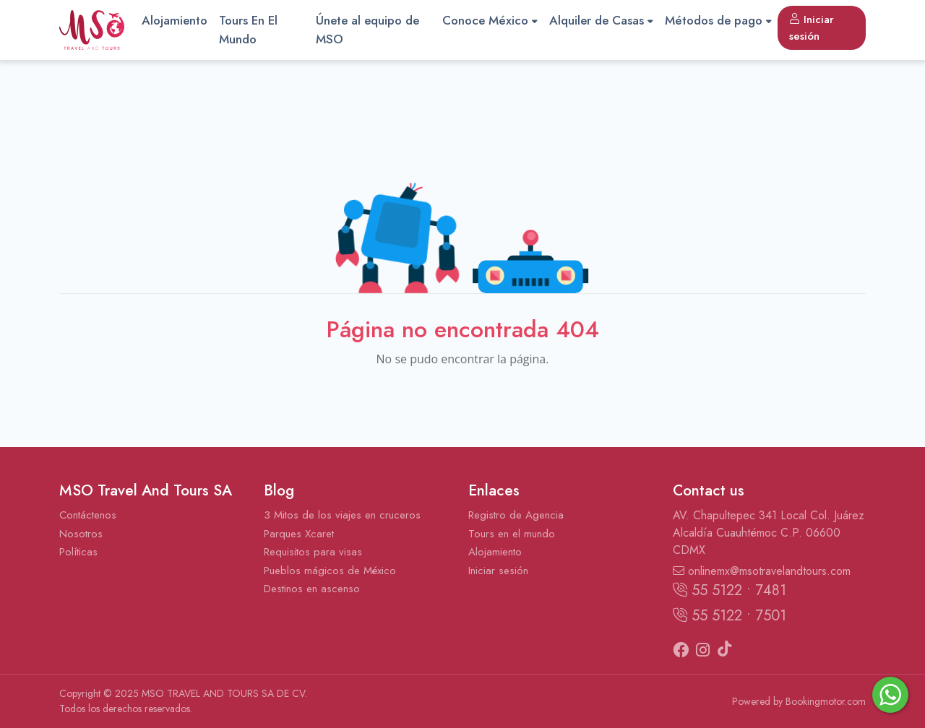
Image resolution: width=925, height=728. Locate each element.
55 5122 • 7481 (729, 590)
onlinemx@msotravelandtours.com (762, 571)
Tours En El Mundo (248, 30)
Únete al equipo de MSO (367, 30)
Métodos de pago (718, 20)
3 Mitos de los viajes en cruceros (342, 515)
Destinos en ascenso (312, 589)
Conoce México (490, 20)
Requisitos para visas (313, 552)
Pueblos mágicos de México (330, 570)
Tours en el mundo (511, 534)
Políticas (78, 552)
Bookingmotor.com (826, 701)
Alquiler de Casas (601, 20)
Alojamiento (174, 20)
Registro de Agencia (516, 515)
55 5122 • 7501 (729, 615)
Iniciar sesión (811, 28)
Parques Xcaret (299, 534)
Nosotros (81, 534)
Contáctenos (87, 515)
